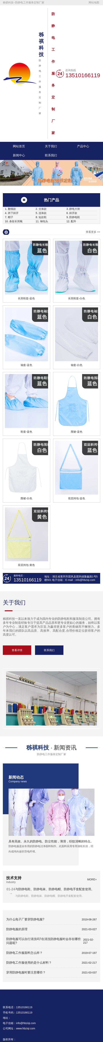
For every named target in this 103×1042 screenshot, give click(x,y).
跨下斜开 (13, 213)
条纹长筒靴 (16, 221)
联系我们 (51, 155)
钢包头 (44, 221)
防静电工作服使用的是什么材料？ (29, 962)
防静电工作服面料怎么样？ (24, 952)
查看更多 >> (93, 231)
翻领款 (12, 209)
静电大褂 (74, 209)
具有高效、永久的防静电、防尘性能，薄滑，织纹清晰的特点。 (51, 841)
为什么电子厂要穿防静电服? (25, 919)
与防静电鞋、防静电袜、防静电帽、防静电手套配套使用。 (54, 889)
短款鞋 (43, 217)
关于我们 (51, 146)
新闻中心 (19, 155)
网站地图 (94, 2)
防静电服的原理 (16, 929)
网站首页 (19, 146)
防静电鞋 (74, 217)
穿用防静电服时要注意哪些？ (26, 972)
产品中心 (83, 146)
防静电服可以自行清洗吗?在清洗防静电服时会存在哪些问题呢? (43, 941)
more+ (89, 778)
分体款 (43, 209)
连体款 (43, 213)
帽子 (10, 217)
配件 (73, 221)
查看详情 (17, 650)
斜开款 (73, 213)
